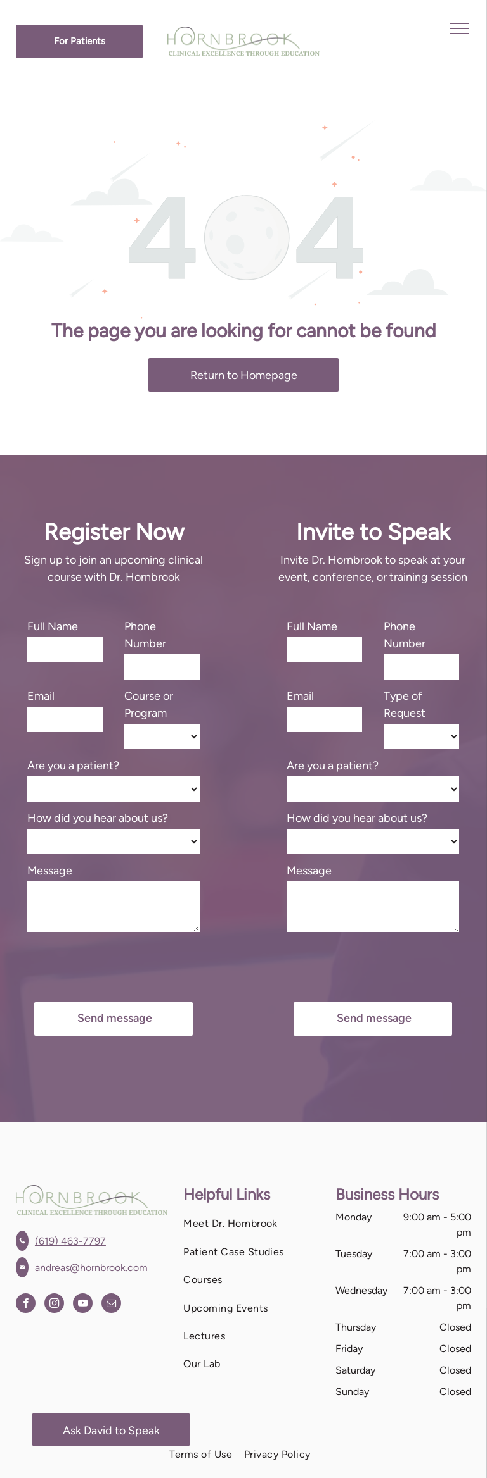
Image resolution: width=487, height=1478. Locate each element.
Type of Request (404, 704)
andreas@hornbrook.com (91, 1268)
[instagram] (54, 1304)
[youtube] (83, 1304)
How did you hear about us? (97, 818)
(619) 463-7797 (70, 1241)
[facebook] (26, 1304)
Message (49, 871)
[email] (111, 1304)
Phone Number (145, 634)
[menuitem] (251, 1224)
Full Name (52, 626)
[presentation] (123, 965)
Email (41, 696)
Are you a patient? (73, 766)
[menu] (459, 28)
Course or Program (148, 704)
